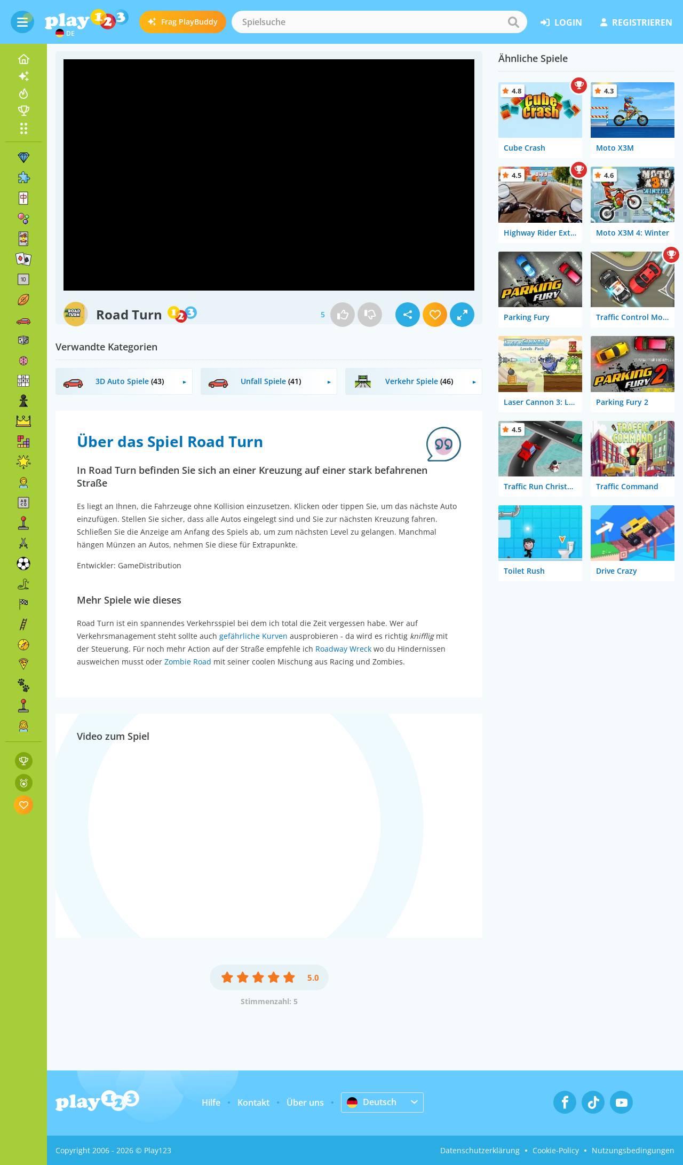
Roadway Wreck (343, 649)
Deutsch (371, 1102)
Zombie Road (187, 661)
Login (561, 22)
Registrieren (636, 22)
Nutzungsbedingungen (633, 1150)
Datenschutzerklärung (480, 1150)
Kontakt (253, 1102)
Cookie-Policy (556, 1150)
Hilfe (211, 1102)
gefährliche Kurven (253, 636)
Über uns (305, 1102)
